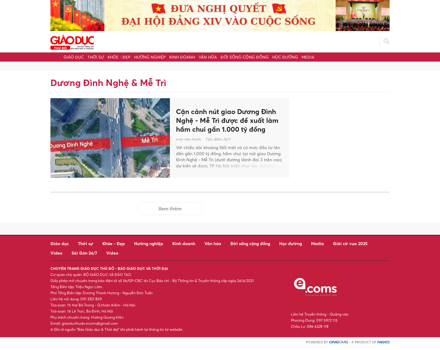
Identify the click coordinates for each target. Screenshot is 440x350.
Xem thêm (170, 211)
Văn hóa (208, 57)
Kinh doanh (182, 57)
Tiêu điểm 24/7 (218, 146)
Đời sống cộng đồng (245, 57)
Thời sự (95, 57)
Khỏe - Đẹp (119, 57)
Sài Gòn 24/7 (84, 255)
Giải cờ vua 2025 (350, 246)
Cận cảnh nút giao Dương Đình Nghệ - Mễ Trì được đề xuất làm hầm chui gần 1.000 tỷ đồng (226, 121)
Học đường (285, 57)
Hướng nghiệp (150, 57)
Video (56, 255)
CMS (338, 345)
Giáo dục (74, 57)
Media (308, 57)
